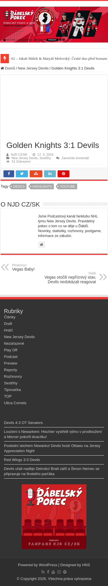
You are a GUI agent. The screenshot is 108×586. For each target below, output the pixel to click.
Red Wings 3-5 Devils (22, 460)
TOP (8, 396)
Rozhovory (13, 376)
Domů (8, 68)
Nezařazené (14, 343)
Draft (8, 323)
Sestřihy (45, 158)
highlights (42, 186)
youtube (67, 186)
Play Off (10, 350)
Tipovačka (12, 390)
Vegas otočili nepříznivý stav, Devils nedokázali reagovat (66, 277)
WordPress (48, 565)
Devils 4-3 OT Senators (23, 423)
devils (18, 186)
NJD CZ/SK (19, 154)
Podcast (11, 356)
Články (10, 317)
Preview (10, 363)
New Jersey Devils (33, 68)
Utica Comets (15, 403)
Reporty (10, 370)
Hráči (8, 330)
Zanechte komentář (75, 158)
